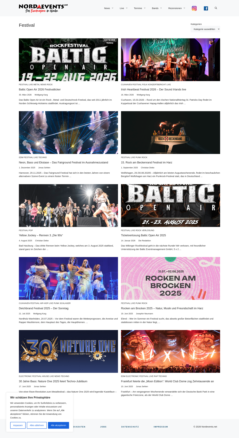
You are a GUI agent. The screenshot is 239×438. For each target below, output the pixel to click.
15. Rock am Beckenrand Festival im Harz (146, 162)
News (110, 8)
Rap (156, 376)
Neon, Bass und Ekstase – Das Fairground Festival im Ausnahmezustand (63, 162)
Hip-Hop (44, 303)
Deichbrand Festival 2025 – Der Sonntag (43, 308)
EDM (21, 157)
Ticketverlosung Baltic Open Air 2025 (143, 235)
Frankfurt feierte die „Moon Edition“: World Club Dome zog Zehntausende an (167, 381)
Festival (23, 84)
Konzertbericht (157, 84)
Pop (31, 230)
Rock (50, 84)
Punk (138, 157)
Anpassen (18, 425)
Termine (141, 8)
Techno (42, 157)
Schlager (65, 303)
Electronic (25, 376)
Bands (158, 8)
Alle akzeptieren (58, 425)
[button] (216, 8)
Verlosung (148, 230)
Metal (36, 84)
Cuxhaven (126, 84)
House (45, 376)
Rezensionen (178, 8)
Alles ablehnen (37, 425)
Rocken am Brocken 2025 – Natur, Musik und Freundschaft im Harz (162, 308)
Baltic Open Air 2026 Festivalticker (40, 89)
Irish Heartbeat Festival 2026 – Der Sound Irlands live (153, 89)
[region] (39, 412)
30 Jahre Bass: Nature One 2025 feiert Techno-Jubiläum (53, 381)
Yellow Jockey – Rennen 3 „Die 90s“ (41, 235)
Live (125, 8)
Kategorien (196, 24)
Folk (144, 84)
